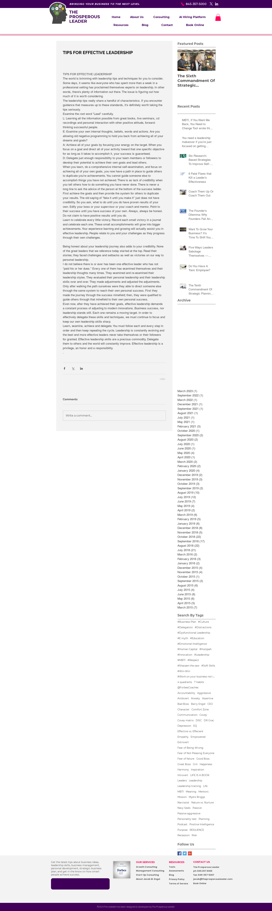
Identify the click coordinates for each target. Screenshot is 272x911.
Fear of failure (185, 758)
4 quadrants (184, 682)
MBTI (180, 791)
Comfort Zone (200, 709)
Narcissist (183, 802)
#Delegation (185, 627)
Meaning (191, 791)
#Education (197, 638)
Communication (187, 714)
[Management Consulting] (151, 870)
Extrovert (183, 742)
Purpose (182, 829)
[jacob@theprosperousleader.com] (218, 879)
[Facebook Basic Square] (179, 853)
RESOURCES (176, 862)
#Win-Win (183, 671)
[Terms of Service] (180, 883)
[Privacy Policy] (180, 879)
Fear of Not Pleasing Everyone (195, 753)
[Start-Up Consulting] (150, 875)
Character (183, 709)
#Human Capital (187, 649)
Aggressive (204, 693)
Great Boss (184, 764)
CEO (210, 704)
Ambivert (183, 698)
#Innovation (184, 654)
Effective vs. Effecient (190, 731)
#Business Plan (186, 621)
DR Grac (209, 720)
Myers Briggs (197, 797)
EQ (195, 725)
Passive (197, 807)
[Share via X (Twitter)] (73, 368)
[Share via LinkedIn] (81, 368)
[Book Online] (208, 883)
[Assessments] (182, 870)
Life (205, 786)
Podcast (182, 824)
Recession (183, 835)
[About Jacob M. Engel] (150, 879)
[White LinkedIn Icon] (216, 4)
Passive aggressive (188, 813)
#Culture (203, 621)
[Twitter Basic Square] (185, 853)
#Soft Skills (208, 665)
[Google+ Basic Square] (190, 853)
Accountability (186, 693)
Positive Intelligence (201, 824)
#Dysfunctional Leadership (193, 632)
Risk (194, 835)
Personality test (187, 819)
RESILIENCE (197, 829)
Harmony (183, 769)
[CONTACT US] (204, 862)
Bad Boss (183, 704)
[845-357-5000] (188, 4)
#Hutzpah (205, 649)
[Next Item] (210, 60)
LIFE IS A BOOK (199, 775)
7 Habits (199, 682)
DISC (199, 720)
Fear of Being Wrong (190, 747)
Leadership (195, 780)
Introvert (182, 775)
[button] (161, 17)
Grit (195, 764)
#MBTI (181, 660)
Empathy (183, 736)
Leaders (182, 780)
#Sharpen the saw (188, 665)
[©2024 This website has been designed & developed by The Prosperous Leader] (136, 907)
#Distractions (203, 627)
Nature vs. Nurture (202, 802)
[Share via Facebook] (64, 368)
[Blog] (180, 875)
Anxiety (195, 698)
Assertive (207, 698)
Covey (203, 714)
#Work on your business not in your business (196, 676)
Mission (182, 797)
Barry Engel (198, 704)
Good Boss (203, 758)
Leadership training (189, 786)
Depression (184, 725)
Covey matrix (185, 720)
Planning (204, 819)
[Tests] (175, 867)
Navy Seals (183, 807)
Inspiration (197, 769)
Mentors (203, 791)
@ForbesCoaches (187, 687)
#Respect (193, 660)
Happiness (206, 764)
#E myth (182, 638)
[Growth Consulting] (150, 867)
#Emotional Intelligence (192, 643)
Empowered (198, 736)
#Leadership (201, 654)
